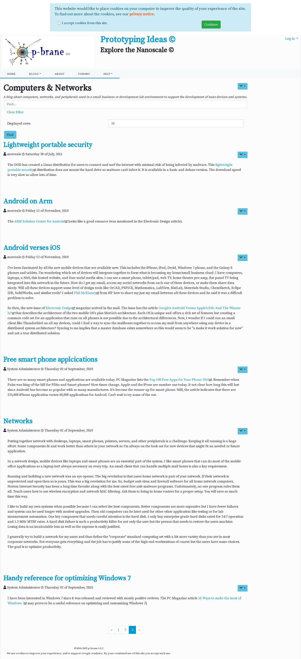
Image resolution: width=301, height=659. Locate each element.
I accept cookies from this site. (85, 23)
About (60, 73)
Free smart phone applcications (50, 360)
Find (10, 135)
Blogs (35, 73)
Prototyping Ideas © (137, 39)
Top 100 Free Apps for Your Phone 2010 (179, 380)
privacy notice (141, 14)
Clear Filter (15, 112)
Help (108, 73)
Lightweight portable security (47, 145)
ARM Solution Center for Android (39, 221)
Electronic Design (59, 308)
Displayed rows (18, 123)
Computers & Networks (47, 88)
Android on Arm (27, 201)
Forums (84, 73)
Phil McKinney (85, 293)
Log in (290, 38)
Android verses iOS (31, 248)
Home (11, 73)
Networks (17, 421)
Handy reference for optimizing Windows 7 (67, 578)
